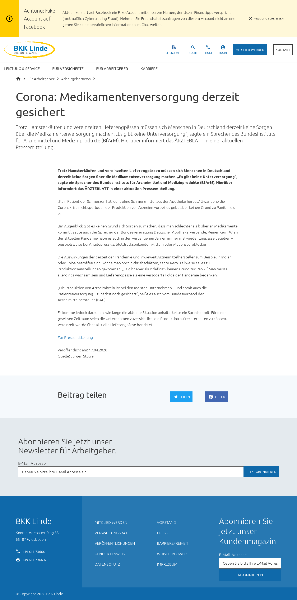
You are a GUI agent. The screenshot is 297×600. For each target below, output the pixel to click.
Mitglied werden (250, 50)
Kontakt (283, 50)
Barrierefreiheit (172, 543)
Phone (208, 52)
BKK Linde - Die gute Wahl (30, 49)
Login (223, 52)
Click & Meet (174, 52)
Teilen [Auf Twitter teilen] (184, 397)
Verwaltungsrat (111, 532)
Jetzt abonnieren (261, 472)
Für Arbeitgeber (41, 78)
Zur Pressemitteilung (75, 337)
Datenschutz (107, 564)
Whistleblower (172, 553)
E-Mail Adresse (32, 463)
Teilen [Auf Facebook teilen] (220, 397)
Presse (163, 532)
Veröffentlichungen (115, 543)
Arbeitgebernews (76, 78)
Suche (193, 52)
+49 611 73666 (33, 551)
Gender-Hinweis (110, 553)
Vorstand (166, 522)
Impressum (167, 564)
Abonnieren (250, 575)
